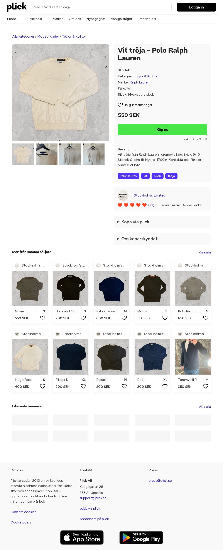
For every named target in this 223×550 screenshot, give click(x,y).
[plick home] (17, 7)
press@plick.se (160, 480)
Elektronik (34, 19)
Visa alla (205, 252)
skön (157, 176)
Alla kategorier (23, 36)
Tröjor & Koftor (74, 36)
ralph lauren (128, 176)
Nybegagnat (96, 19)
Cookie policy (21, 522)
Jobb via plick (89, 508)
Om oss (75, 19)
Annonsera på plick (94, 519)
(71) (151, 205)
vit (145, 176)
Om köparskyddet (139, 238)
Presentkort (146, 19)
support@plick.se (92, 498)
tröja (171, 176)
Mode (11, 19)
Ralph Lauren (140, 82)
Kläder (54, 36)
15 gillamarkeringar (138, 105)
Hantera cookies (23, 512)
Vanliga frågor (121, 19)
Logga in (196, 7)
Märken (58, 19)
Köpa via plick (135, 221)
